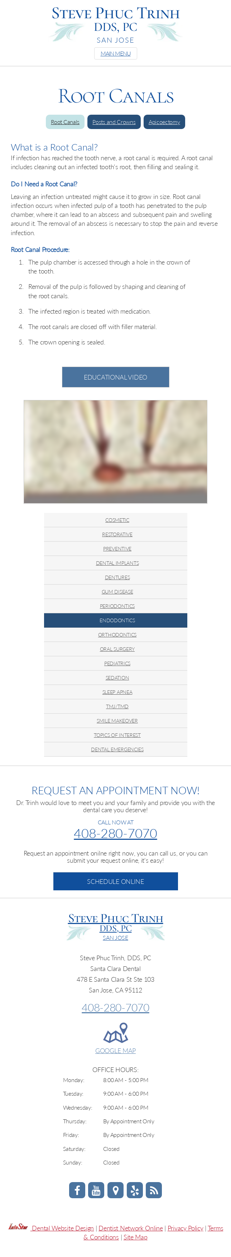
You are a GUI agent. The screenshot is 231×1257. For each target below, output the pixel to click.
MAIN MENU (116, 53)
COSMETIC (117, 520)
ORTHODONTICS (117, 635)
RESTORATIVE (117, 534)
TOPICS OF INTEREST (117, 735)
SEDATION (117, 678)
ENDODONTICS (117, 620)
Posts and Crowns (113, 121)
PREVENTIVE (117, 549)
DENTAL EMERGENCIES (117, 749)
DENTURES (117, 577)
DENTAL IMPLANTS (117, 563)
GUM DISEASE (117, 592)
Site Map (136, 1237)
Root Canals (65, 121)
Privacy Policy (185, 1228)
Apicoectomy (164, 121)
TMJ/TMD (117, 706)
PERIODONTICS (117, 606)
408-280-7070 (115, 833)
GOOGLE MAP (115, 1050)
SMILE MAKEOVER (117, 721)
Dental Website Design (63, 1228)
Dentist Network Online (130, 1228)
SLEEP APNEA (117, 692)
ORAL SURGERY (117, 649)
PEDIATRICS (117, 663)
